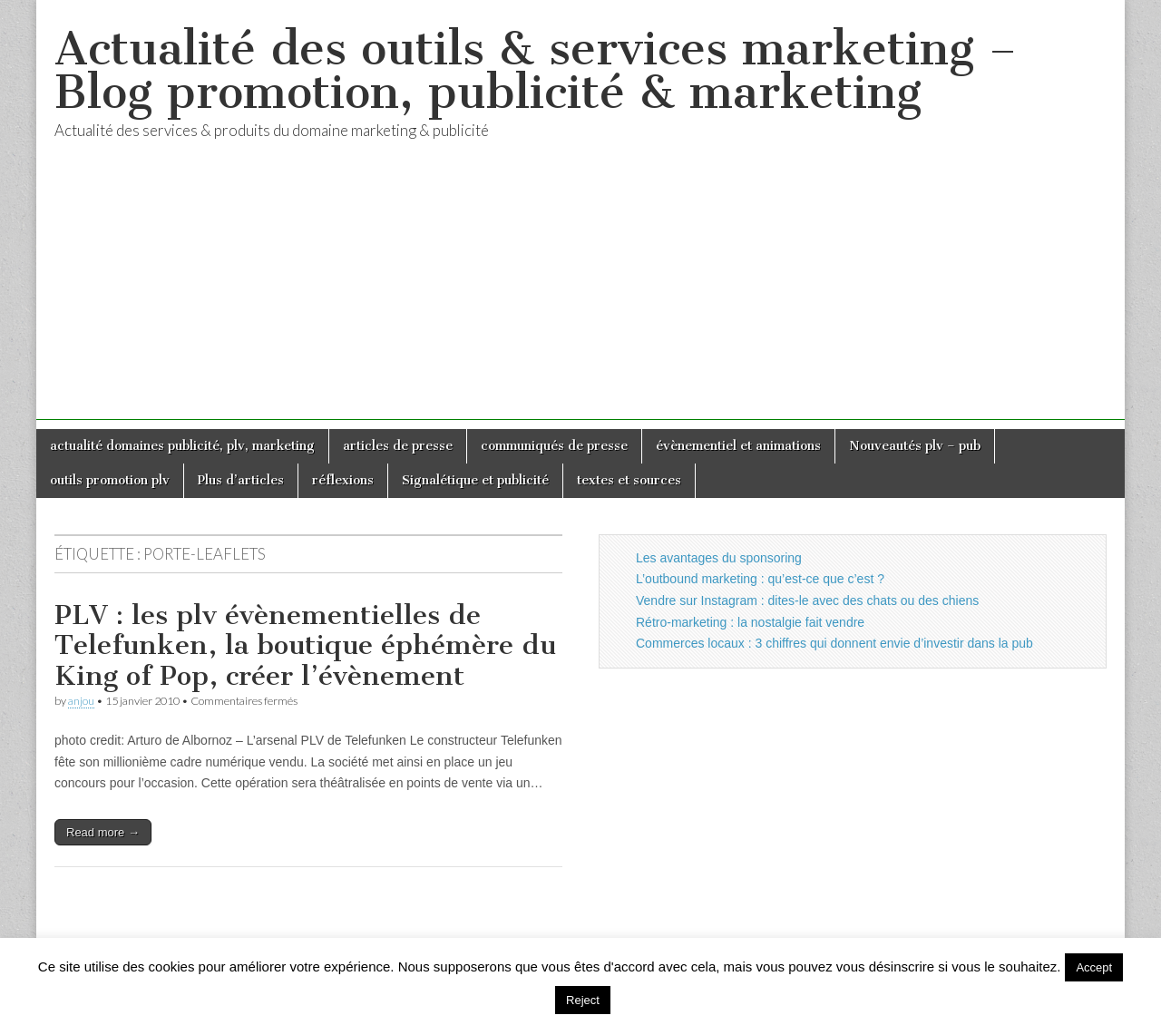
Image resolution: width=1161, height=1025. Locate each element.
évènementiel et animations (738, 446)
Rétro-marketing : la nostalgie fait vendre (750, 622)
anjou (81, 701)
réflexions (343, 480)
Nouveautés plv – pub (915, 446)
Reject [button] (583, 1000)
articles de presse (398, 446)
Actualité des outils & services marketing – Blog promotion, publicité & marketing (535, 70)
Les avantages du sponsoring (719, 558)
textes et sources (629, 480)
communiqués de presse (554, 446)
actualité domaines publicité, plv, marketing (182, 446)
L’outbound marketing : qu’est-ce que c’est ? (760, 578)
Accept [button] (1094, 967)
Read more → (103, 832)
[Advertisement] (580, 293)
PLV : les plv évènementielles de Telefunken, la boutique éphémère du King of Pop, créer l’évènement (305, 645)
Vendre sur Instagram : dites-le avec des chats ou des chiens (807, 600)
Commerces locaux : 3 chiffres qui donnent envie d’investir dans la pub (834, 643)
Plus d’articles (241, 480)
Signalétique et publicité (475, 480)
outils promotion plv (110, 480)
